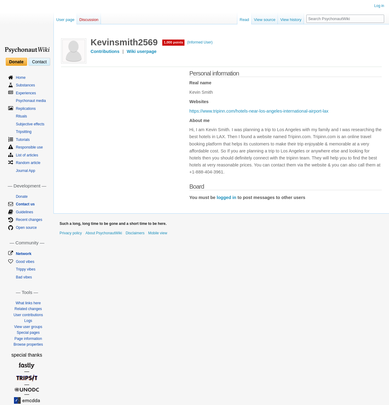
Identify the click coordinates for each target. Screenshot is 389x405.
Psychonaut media (31, 101)
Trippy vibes (25, 269)
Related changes (28, 309)
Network (23, 253)
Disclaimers (135, 233)
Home (21, 77)
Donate (16, 61)
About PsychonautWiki (103, 233)
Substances (25, 85)
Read (244, 19)
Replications (26, 108)
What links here (28, 303)
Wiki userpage (142, 51)
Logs (28, 321)
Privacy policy (71, 233)
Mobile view (157, 233)
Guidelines (24, 212)
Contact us (25, 204)
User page (65, 19)
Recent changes (29, 220)
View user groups (28, 327)
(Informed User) (199, 42)
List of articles (27, 155)
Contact (39, 61)
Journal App (25, 171)
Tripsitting (24, 132)
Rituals (21, 116)
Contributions (105, 51)
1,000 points (173, 42)
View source (265, 19)
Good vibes (25, 262)
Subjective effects (30, 124)
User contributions (28, 315)
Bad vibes (24, 277)
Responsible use (29, 147)
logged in (226, 197)
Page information (28, 339)
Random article (28, 163)
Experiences (26, 93)
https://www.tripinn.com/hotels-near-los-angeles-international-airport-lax (259, 111)
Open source (26, 227)
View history (290, 19)
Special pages (28, 332)
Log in (379, 6)
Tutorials (23, 140)
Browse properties (28, 344)
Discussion (88, 19)
